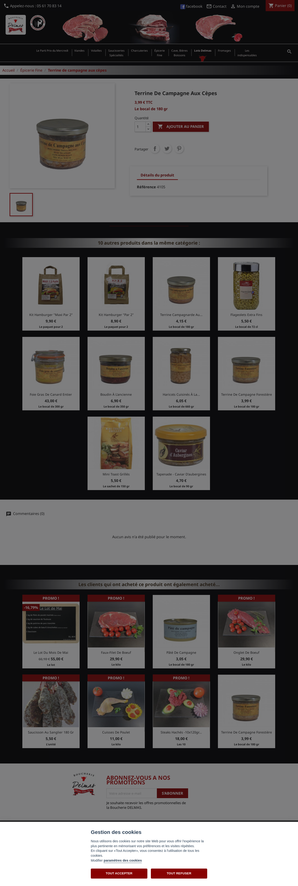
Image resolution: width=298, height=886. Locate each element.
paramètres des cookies (123, 860)
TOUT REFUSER (179, 873)
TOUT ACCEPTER (119, 873)
